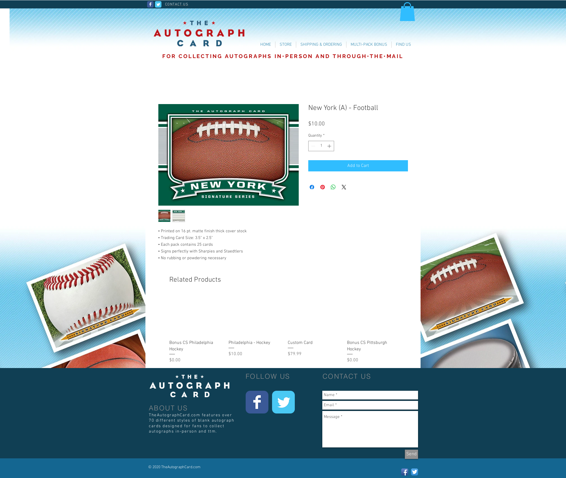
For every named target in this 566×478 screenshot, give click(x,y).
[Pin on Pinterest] (322, 187)
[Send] (411, 454)
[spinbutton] (321, 146)
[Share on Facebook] (312, 187)
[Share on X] (344, 187)
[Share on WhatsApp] (333, 187)
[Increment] (329, 146)
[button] (407, 11)
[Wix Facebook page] (150, 4)
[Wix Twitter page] (158, 4)
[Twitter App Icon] (414, 471)
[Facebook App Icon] (404, 471)
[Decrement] (312, 146)
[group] (285, 329)
